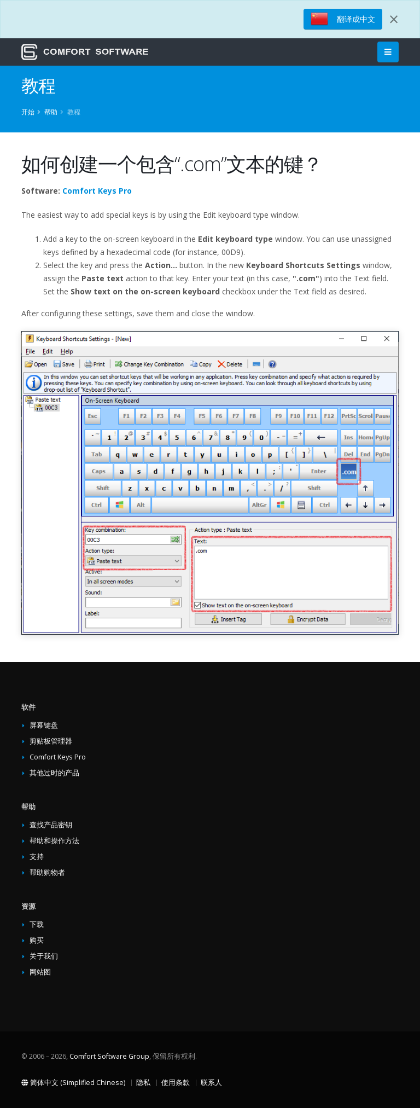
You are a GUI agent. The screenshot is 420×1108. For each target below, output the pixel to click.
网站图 (40, 972)
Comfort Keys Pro (97, 190)
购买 (37, 940)
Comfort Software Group (109, 1056)
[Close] (394, 19)
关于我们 (44, 956)
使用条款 (175, 1082)
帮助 (50, 111)
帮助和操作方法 (54, 840)
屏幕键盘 (44, 725)
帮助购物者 (47, 872)
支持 (37, 856)
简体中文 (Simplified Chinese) (73, 1082)
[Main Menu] (388, 52)
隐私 (143, 1082)
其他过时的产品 (54, 773)
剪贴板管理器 (51, 741)
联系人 (211, 1082)
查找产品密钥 (51, 824)
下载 (37, 924)
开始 (27, 111)
